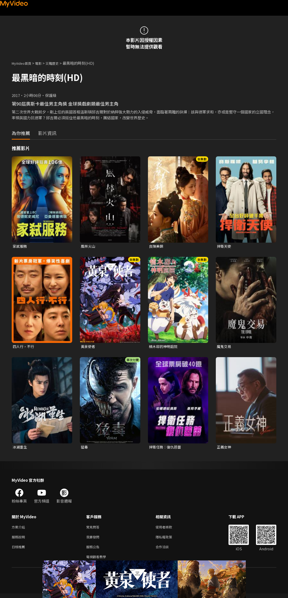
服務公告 (93, 550)
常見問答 (93, 528)
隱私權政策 (168, 539)
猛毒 (84, 448)
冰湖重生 (20, 448)
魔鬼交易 (224, 347)
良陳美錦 (156, 246)
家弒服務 (20, 246)
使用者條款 (168, 528)
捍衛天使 (224, 246)
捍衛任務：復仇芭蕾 (166, 448)
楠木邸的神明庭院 (164, 347)
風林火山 (88, 246)
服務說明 (19, 539)
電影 (42, 63)
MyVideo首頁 (23, 63)
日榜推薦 (19, 550)
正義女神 (224, 448)
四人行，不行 (24, 347)
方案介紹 (19, 528)
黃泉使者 (88, 347)
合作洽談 (166, 550)
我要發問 (93, 539)
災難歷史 (57, 63)
